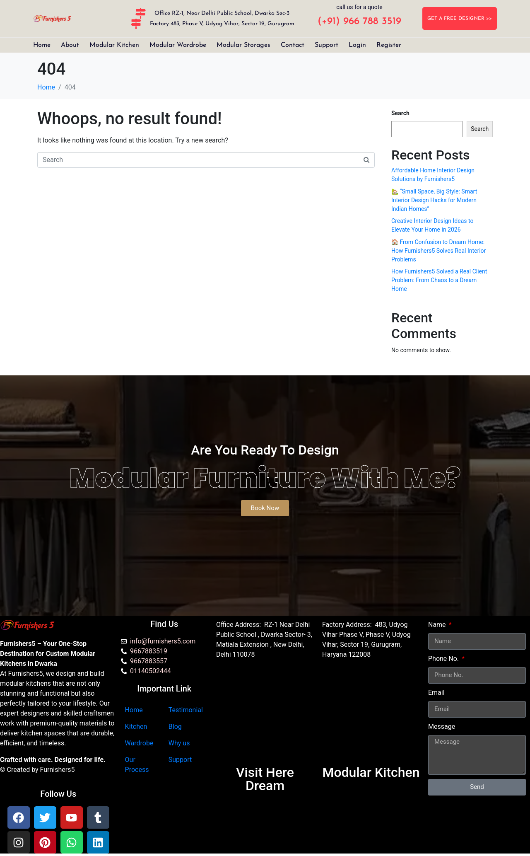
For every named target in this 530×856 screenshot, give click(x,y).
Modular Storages (243, 45)
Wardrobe (139, 743)
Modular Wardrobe (177, 45)
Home (42, 45)
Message (441, 726)
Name (438, 625)
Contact (292, 45)
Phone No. (444, 659)
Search (400, 113)
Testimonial (186, 710)
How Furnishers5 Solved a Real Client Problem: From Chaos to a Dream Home (439, 280)
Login (357, 45)
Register (388, 45)
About (70, 45)
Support (326, 45)
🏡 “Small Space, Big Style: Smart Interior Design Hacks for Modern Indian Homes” (434, 200)
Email (436, 692)
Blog (175, 726)
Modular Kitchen (114, 45)
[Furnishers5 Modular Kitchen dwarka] (265, 716)
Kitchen (136, 726)
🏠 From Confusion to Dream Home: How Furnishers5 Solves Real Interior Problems (438, 251)
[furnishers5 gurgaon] (371, 716)
